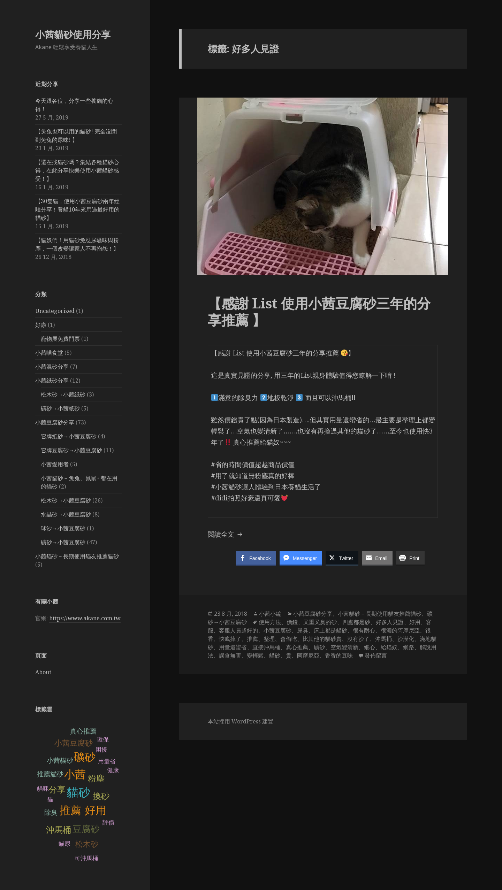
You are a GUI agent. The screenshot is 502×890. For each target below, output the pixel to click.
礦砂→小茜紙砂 (60, 408)
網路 (408, 647)
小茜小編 (270, 613)
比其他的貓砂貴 (322, 639)
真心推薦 (83, 731)
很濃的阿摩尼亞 (400, 630)
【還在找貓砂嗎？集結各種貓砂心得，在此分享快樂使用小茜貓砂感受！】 (77, 170)
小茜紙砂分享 (52, 380)
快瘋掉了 (230, 639)
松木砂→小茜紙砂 (63, 394)
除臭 (51, 812)
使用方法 (270, 622)
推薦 (70, 810)
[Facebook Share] (256, 558)
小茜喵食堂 (49, 352)
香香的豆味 (339, 655)
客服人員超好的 (238, 630)
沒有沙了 (358, 639)
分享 (57, 789)
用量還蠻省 (233, 647)
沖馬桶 (58, 830)
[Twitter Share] (342, 558)
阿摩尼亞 (308, 655)
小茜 (75, 774)
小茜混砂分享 (52, 366)
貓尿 (64, 844)
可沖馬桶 (86, 858)
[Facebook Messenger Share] (301, 558)
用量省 (107, 761)
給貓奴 (389, 647)
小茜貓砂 (60, 760)
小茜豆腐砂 (73, 743)
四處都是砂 (356, 622)
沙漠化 (405, 639)
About (43, 672)
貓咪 (43, 788)
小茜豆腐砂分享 (54, 422)
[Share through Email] (377, 558)
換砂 (101, 796)
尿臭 (302, 630)
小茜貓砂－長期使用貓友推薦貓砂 (77, 556)
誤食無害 (230, 655)
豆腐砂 (86, 829)
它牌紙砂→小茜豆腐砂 (69, 436)
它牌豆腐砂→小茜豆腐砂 (71, 450)
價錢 (292, 622)
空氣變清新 (344, 647)
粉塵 (96, 778)
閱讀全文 (226, 534)
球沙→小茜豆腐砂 (63, 528)
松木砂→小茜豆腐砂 (66, 500)
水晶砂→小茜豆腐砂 (66, 514)
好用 (95, 810)
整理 (269, 639)
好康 (40, 325)
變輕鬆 (255, 655)
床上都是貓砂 (330, 630)
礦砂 (85, 757)
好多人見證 (390, 622)
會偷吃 (288, 639)
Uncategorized (55, 311)
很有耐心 (364, 630)
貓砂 (78, 792)
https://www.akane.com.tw (85, 618)
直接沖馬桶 (266, 647)
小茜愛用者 (55, 464)
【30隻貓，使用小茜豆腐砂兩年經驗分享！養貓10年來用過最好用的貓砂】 (77, 209)
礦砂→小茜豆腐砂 (63, 542)
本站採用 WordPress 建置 (240, 721)
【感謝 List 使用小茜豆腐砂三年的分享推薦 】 (319, 311)
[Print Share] (410, 558)
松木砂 (86, 844)
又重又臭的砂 (320, 622)
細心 (369, 647)
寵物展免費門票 (60, 339)
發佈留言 (376, 655)
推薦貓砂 (50, 774)
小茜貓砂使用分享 (73, 34)
